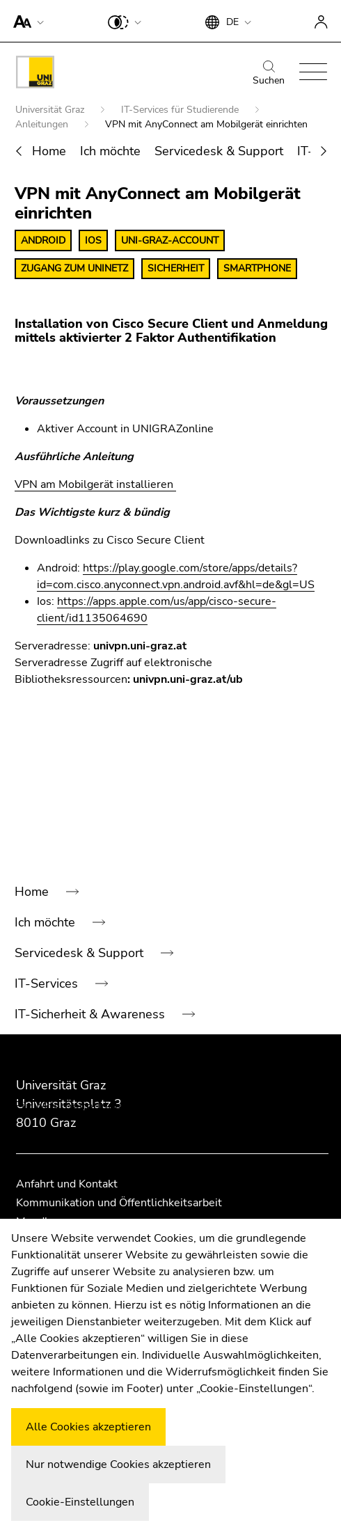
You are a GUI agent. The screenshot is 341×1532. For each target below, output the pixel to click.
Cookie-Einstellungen (80, 1502)
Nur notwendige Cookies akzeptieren (118, 1464)
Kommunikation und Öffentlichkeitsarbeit (119, 1202)
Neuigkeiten (50, 1136)
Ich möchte (110, 151)
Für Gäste (44, 1075)
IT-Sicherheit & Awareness (91, 1014)
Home (49, 151)
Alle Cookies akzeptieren (88, 1427)
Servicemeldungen (69, 1167)
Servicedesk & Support (218, 151)
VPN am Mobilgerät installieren (95, 484)
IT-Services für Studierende (181, 109)
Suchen (269, 74)
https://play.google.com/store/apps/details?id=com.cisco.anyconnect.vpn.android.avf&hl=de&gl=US (176, 576)
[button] (25, 21)
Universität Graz (51, 109)
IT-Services (48, 983)
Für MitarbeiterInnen (73, 1106)
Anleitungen (43, 124)
